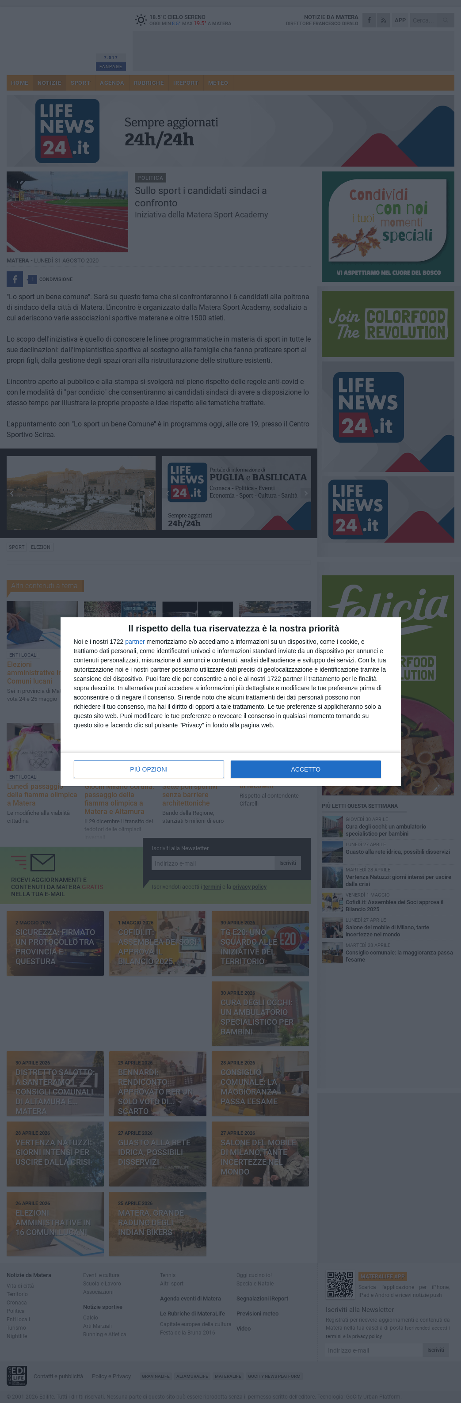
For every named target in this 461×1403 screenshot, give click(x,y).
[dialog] (231, 701)
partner (135, 642)
